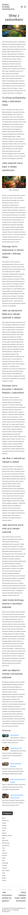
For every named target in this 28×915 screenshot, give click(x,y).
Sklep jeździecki (14, 735)
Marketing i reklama (7, 835)
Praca (3, 848)
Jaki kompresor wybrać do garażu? (7, 896)
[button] (22, 7)
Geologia (4, 828)
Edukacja (4, 825)
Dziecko (4, 823)
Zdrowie (4, 880)
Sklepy (4, 858)
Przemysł (4, 853)
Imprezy (4, 833)
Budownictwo (5, 820)
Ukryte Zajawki (5, 870)
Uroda (3, 873)
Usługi (3, 875)
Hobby (3, 830)
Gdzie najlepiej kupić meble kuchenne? (20, 896)
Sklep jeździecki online (16, 748)
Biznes (4, 818)
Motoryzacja (5, 840)
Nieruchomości (6, 843)
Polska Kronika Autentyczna (8, 6)
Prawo (3, 850)
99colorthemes (6, 911)
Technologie (5, 863)
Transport (4, 865)
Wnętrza (4, 878)
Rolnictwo (4, 855)
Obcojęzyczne (5, 845)
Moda (3, 838)
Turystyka (4, 868)
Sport (3, 860)
